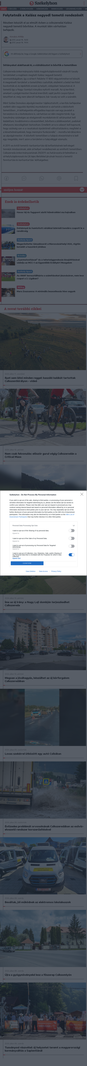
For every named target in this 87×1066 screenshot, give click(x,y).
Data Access (43, 571)
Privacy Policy (56, 571)
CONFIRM (27, 563)
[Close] (82, 495)
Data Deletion (30, 571)
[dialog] (43, 533)
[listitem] (43, 525)
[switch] (72, 530)
